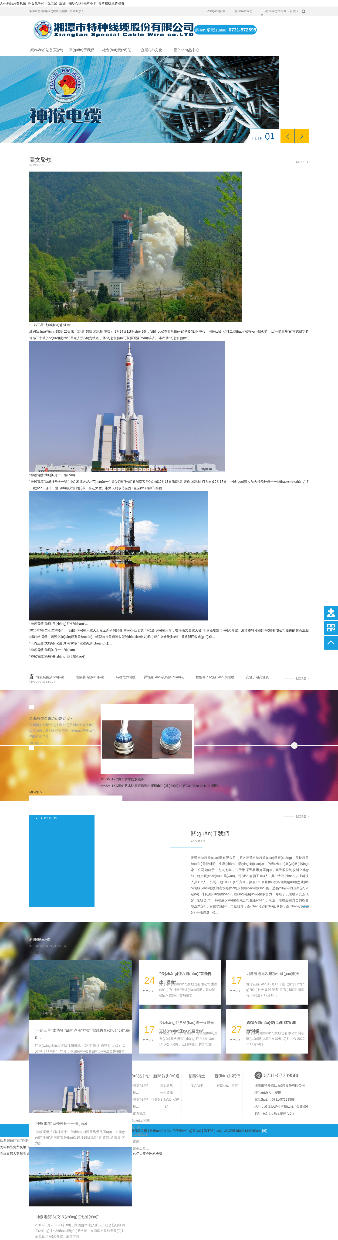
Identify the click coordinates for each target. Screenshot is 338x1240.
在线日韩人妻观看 (13, 1153)
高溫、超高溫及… (259, 677)
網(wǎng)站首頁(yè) (46, 50)
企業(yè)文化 (151, 50)
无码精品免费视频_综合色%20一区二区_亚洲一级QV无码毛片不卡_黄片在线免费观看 (62, 3)
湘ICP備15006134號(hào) (242, 1131)
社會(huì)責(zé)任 (116, 50)
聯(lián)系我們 (243, 11)
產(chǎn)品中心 (186, 50)
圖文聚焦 (166, 1085)
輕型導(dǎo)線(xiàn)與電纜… (217, 677)
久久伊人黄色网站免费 (146, 1153)
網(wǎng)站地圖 (276, 11)
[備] (264, 1131)
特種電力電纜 (125, 677)
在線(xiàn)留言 (216, 11)
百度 (293, 11)
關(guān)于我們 (82, 50)
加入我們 (196, 1085)
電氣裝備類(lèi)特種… (52, 677)
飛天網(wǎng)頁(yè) (186, 1131)
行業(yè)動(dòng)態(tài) (166, 1103)
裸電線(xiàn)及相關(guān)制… (165, 677)
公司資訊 (166, 1092)
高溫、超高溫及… (136, 1148)
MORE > (302, 162)
